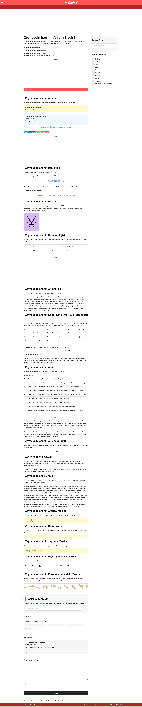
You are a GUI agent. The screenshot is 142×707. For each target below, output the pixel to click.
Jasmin (97, 61)
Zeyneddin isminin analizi (52, 625)
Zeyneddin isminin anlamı (61, 625)
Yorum (26, 664)
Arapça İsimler (29, 621)
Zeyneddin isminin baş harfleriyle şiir (71, 625)
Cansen (97, 75)
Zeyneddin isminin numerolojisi (29, 628)
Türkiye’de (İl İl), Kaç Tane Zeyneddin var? (56, 127)
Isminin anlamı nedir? (71, 2)
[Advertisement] (71, 22)
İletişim (27, 705)
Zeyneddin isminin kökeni (80, 625)
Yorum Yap (45, 132)
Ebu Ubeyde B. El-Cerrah (103, 84)
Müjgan (97, 59)
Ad (25, 683)
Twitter (26, 132)
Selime (97, 73)
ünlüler (43, 625)
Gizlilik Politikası (34, 705)
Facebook (32, 132)
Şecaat (97, 81)
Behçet (97, 70)
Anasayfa (27, 701)
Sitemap (42, 705)
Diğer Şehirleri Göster (56, 181)
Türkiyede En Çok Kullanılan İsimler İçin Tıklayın (56, 195)
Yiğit (96, 64)
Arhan (97, 67)
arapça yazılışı (36, 625)
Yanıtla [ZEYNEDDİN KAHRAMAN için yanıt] (27, 652)
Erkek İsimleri (38, 621)
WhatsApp (38, 132)
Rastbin (97, 78)
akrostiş (27, 625)
